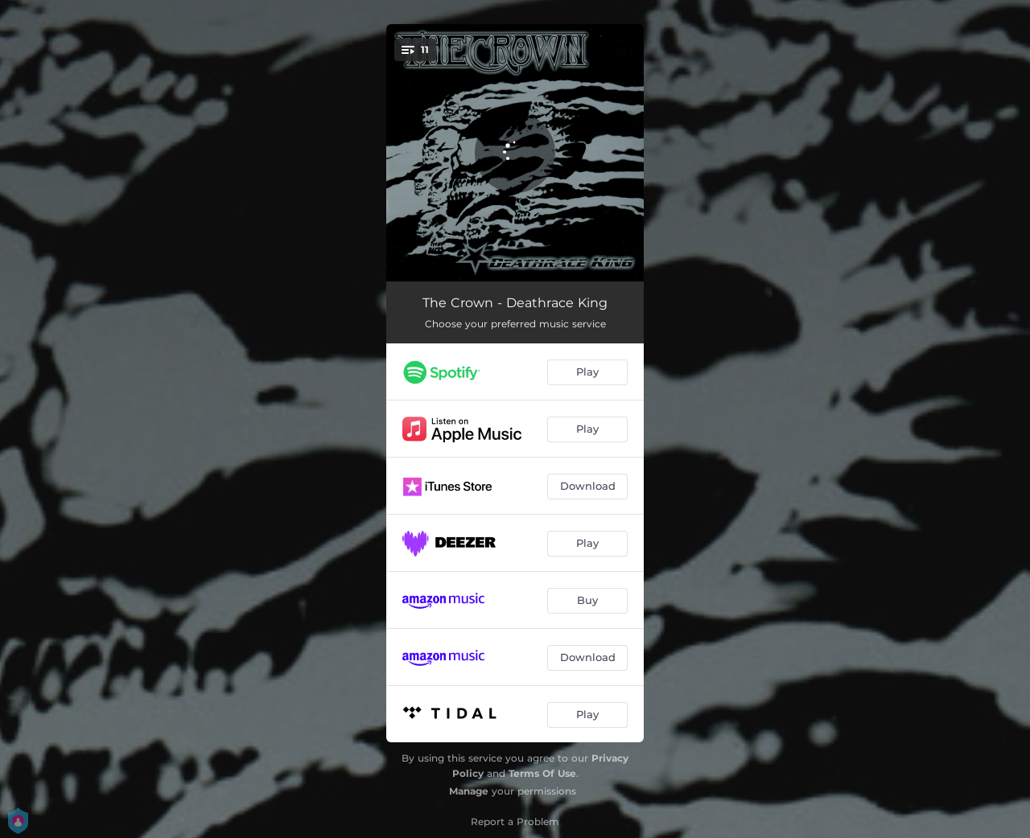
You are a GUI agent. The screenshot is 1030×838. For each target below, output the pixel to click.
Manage (468, 791)
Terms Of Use (542, 773)
